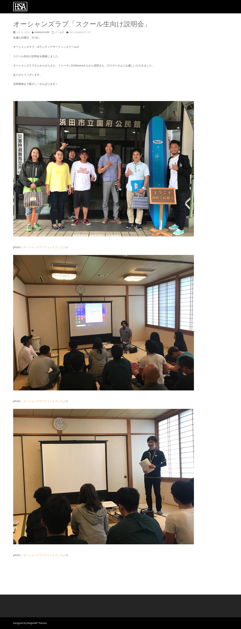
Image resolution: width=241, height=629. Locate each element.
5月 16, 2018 (22, 32)
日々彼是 (59, 32)
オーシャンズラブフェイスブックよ (44, 247)
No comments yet (80, 32)
